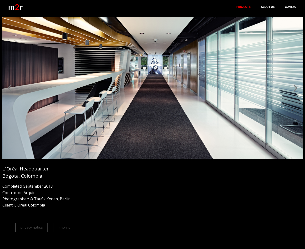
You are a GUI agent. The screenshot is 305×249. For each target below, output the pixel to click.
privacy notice (31, 227)
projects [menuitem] (246, 7)
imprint (64, 227)
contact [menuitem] (291, 7)
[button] (9, 88)
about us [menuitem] (271, 7)
